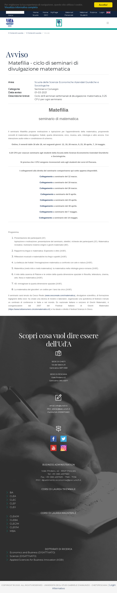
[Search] (15, 12)
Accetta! (103, 4)
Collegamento (46, 176)
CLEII (13, 507)
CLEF (13, 503)
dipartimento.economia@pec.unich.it (61, 480)
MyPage (54, 12)
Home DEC (45, 13)
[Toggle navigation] (107, 23)
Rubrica (93, 12)
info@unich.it (61, 406)
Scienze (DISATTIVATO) (23, 556)
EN (108, 12)
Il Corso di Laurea (15, 33)
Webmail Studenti (84, 13)
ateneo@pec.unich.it (61, 409)
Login (102, 12)
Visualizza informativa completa (21, 7)
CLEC (13, 499)
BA (11, 492)
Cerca (10, 15)
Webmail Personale (69, 13)
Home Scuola (35, 13)
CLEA (13, 496)
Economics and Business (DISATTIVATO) (32, 552)
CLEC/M (14, 523)
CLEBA (14, 520)
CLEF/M (14, 527)
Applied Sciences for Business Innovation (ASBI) (37, 559)
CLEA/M (14, 516)
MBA (13, 531)
